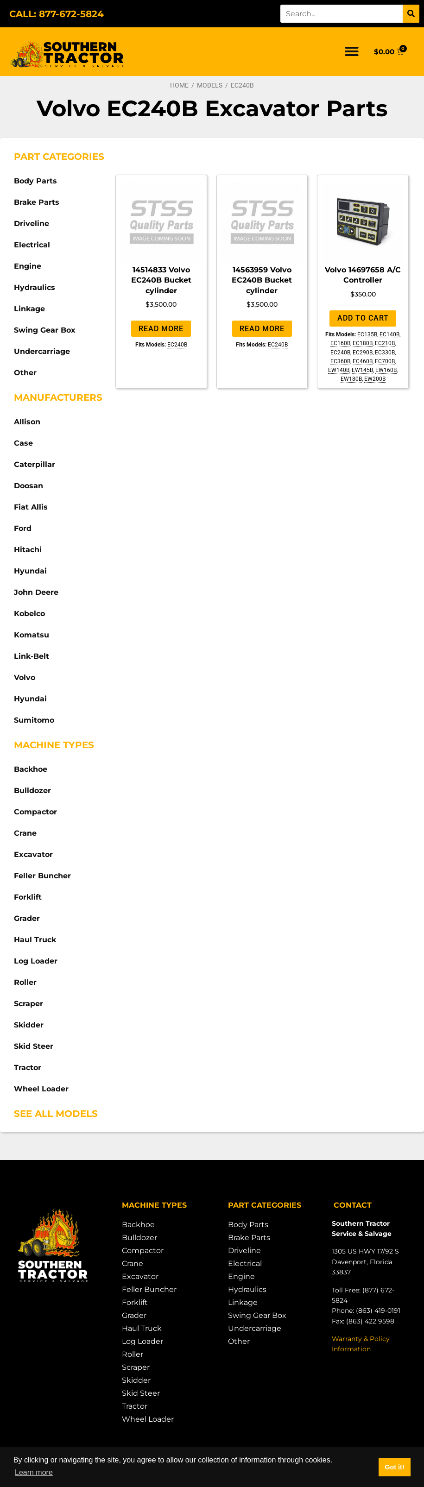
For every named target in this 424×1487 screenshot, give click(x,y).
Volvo (24, 677)
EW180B (351, 379)
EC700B (385, 361)
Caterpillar (34, 464)
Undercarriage (42, 351)
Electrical (32, 244)
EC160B (340, 343)
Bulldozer (32, 790)
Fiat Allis (31, 507)
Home (179, 85)
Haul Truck (35, 939)
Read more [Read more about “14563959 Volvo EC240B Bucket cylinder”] (262, 328)
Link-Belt (31, 656)
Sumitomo (34, 720)
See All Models (56, 1113)
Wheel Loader (41, 1088)
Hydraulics (34, 287)
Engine (27, 266)
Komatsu (31, 634)
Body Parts (35, 180)
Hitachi (28, 549)
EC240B (177, 344)
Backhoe (30, 769)
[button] (352, 51)
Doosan (28, 485)
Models (209, 85)
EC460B (363, 361)
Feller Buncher (42, 875)
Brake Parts (36, 202)
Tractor (27, 1067)
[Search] (411, 14)
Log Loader (35, 961)
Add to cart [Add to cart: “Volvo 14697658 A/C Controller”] (363, 318)
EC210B (385, 343)
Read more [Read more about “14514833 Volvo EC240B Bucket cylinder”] (161, 328)
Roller (25, 982)
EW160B (386, 370)
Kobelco (29, 613)
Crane (25, 833)
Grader (27, 918)
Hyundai (30, 571)
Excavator (33, 854)
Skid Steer (33, 1046)
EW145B (362, 370)
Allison (27, 421)
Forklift (28, 897)
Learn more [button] (34, 1472)
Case (23, 443)
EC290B (363, 352)
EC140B (389, 334)
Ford (23, 528)
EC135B (367, 334)
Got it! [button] (394, 1467)
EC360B (340, 361)
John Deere (36, 592)
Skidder (29, 1025)
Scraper (28, 1003)
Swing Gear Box (45, 330)
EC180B (363, 343)
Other (25, 372)
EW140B (338, 370)
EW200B (375, 379)
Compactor (35, 811)
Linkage (29, 308)
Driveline (31, 223)
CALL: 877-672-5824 (56, 13)
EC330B (385, 352)
